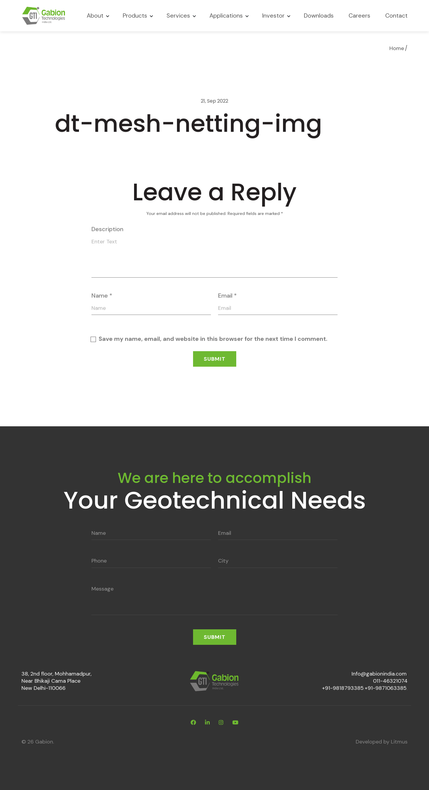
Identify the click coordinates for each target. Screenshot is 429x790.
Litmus (399, 741)
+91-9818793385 (343, 688)
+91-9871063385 (386, 688)
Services (178, 15)
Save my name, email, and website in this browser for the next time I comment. (213, 340)
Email (227, 296)
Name (101, 296)
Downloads (319, 15)
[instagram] (221, 722)
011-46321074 (390, 680)
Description (107, 230)
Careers (359, 15)
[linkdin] (207, 722)
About (95, 15)
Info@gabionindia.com (379, 673)
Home (396, 48)
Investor (273, 15)
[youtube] (235, 722)
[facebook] (193, 722)
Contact (396, 15)
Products (135, 15)
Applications (226, 15)
